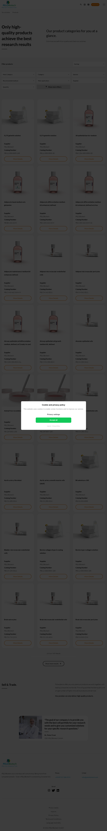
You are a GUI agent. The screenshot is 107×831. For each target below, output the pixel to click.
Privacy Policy (56, 426)
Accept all (53, 420)
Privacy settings (53, 414)
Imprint (49, 426)
